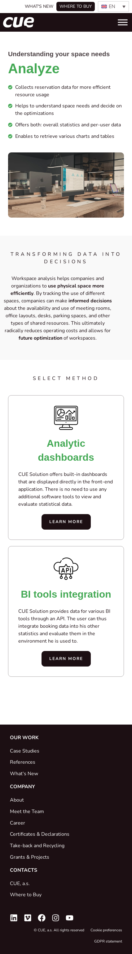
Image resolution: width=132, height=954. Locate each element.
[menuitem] (113, 6)
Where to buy (75, 6)
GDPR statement (108, 941)
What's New (39, 6)
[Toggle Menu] (123, 22)
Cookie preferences (106, 930)
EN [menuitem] (112, 6)
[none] (113, 6)
